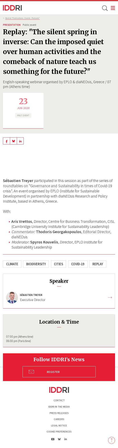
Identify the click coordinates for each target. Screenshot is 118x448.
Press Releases (59, 413)
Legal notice (59, 425)
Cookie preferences (59, 431)
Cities (58, 264)
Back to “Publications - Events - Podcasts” (22, 18)
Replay (98, 264)
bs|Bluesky (59, 439)
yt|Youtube (53, 439)
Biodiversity (36, 264)
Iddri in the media (59, 406)
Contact (59, 400)
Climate (12, 264)
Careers (59, 419)
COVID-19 (77, 264)
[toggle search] (104, 8)
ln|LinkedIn (65, 439)
